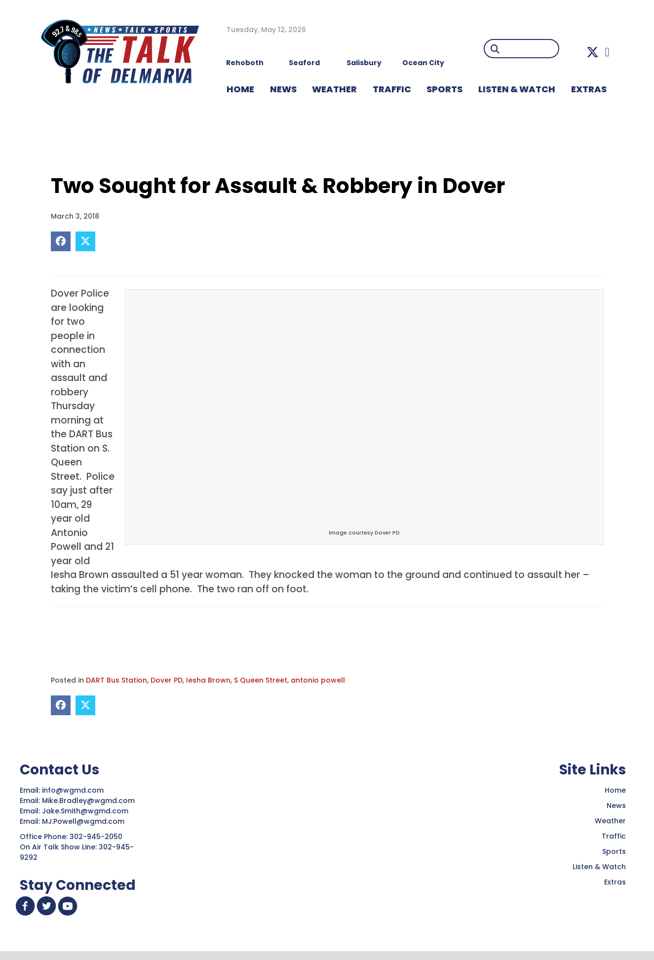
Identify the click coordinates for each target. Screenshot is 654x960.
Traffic (614, 836)
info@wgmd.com (74, 790)
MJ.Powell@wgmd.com (85, 821)
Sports (444, 89)
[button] (592, 52)
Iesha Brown (208, 680)
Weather (610, 821)
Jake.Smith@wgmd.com (86, 811)
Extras (615, 882)
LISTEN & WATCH (516, 89)
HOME (240, 89)
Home (615, 790)
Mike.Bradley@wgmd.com (88, 801)
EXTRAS (589, 89)
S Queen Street (260, 680)
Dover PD (167, 680)
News (616, 805)
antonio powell (318, 680)
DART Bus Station (116, 680)
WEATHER (334, 89)
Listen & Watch (599, 867)
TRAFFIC (392, 89)
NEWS (283, 89)
